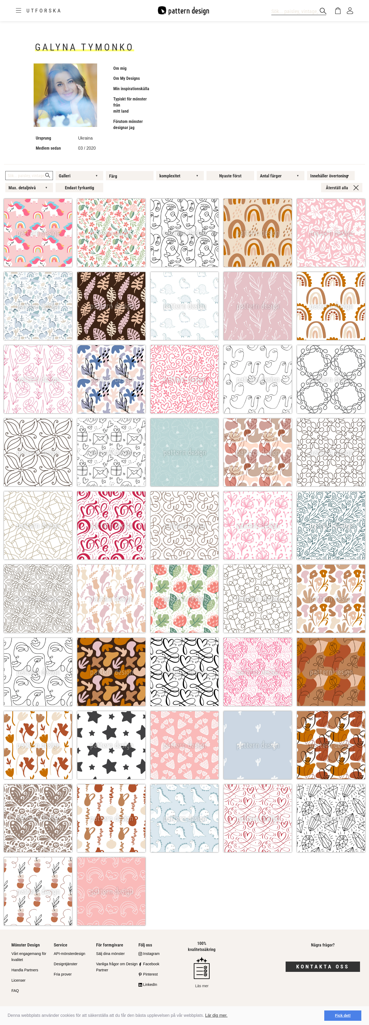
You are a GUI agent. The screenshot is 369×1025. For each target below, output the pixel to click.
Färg (113, 176)
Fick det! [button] (343, 1015)
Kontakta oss (322, 966)
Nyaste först (230, 175)
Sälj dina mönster (110, 954)
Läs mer (202, 972)
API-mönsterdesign (69, 954)
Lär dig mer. (216, 1015)
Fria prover (63, 974)
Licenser (18, 980)
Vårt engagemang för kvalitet (28, 957)
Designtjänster (66, 964)
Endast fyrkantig (79, 187)
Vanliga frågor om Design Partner (117, 967)
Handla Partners (24, 970)
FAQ (15, 991)
